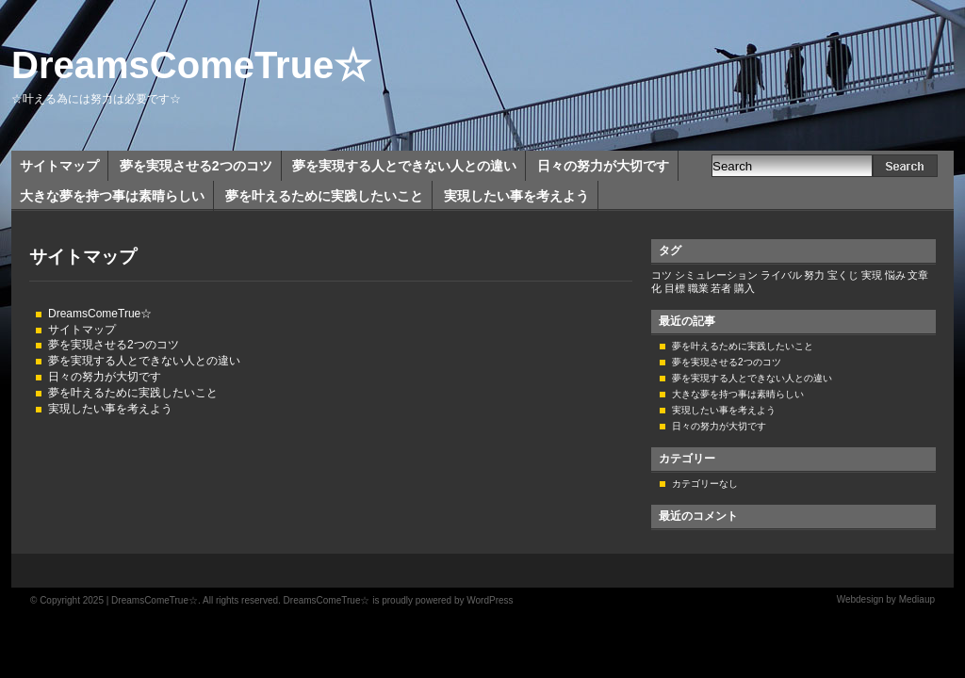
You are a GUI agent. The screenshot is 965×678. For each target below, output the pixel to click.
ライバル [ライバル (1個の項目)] (781, 275)
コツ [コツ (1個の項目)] (661, 275)
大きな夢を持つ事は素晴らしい (112, 195)
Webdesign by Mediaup (886, 599)
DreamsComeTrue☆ (191, 65)
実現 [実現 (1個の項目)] (871, 275)
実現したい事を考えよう (516, 195)
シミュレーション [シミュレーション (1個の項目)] (716, 275)
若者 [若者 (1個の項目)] (721, 288)
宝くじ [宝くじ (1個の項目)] (843, 275)
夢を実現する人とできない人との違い (404, 165)
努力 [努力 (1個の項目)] (814, 275)
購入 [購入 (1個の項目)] (744, 288)
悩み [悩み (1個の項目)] (895, 275)
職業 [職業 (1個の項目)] (698, 288)
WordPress (489, 600)
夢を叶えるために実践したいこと (324, 195)
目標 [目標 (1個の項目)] (674, 288)
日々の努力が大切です (603, 165)
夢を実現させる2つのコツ (196, 165)
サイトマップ (59, 165)
